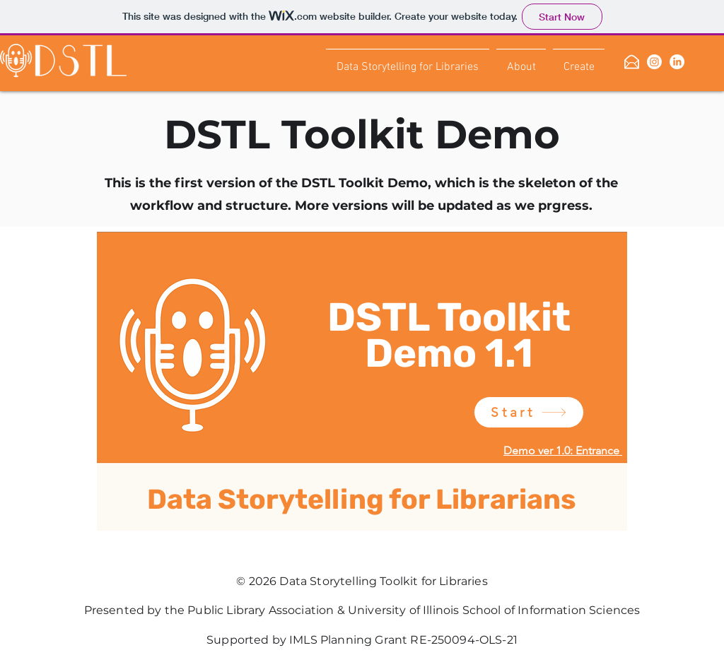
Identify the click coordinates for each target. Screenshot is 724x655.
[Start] (529, 412)
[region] (362, 400)
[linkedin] (677, 61)
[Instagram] (654, 61)
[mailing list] (631, 61)
